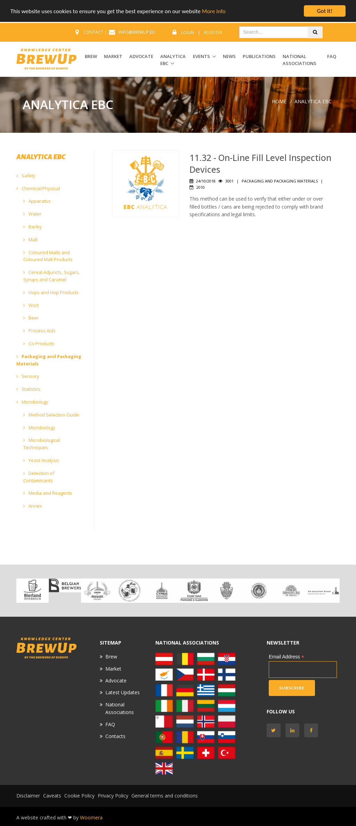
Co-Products (38, 343)
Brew (111, 656)
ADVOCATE (141, 56)
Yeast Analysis (41, 460)
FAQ (331, 56)
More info (214, 11)
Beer (31, 318)
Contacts (115, 736)
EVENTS (201, 56)
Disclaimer (28, 795)
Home (279, 101)
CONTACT (93, 32)
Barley (32, 227)
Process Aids (39, 330)
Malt (30, 239)
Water (32, 214)
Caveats (52, 795)
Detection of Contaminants (38, 477)
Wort (31, 305)
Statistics (28, 389)
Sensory (27, 376)
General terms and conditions (164, 795)
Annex (32, 506)
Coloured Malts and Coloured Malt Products (48, 256)
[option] (32, 590)
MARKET (113, 56)
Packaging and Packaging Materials (48, 360)
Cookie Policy (79, 795)
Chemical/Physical (38, 188)
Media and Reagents (47, 493)
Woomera (91, 817)
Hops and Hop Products (51, 292)
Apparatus (37, 201)
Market (113, 668)
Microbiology (32, 402)
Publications (259, 56)
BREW (91, 56)
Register (213, 32)
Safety (25, 175)
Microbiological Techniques (41, 444)
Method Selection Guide (51, 415)
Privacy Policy (113, 795)
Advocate (116, 680)
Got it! (324, 11)
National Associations (299, 60)
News (229, 56)
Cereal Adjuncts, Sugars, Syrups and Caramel (51, 276)
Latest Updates (122, 692)
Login (187, 32)
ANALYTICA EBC (173, 60)
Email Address (286, 657)
